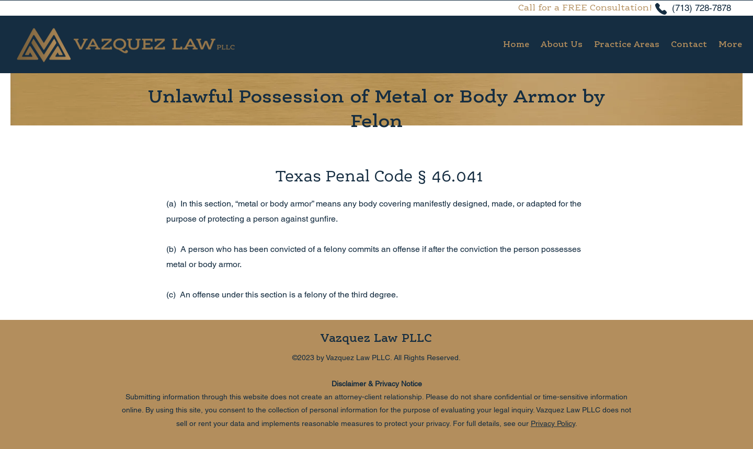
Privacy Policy (553, 423)
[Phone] (661, 9)
